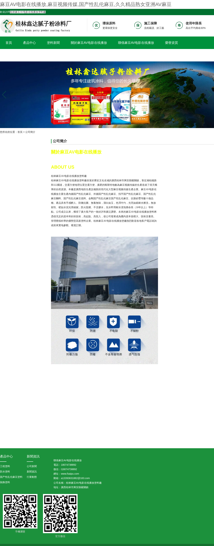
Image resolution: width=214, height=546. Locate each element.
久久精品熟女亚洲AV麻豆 (24, 55)
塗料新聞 (53, 43)
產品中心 (29, 43)
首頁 (9, 43)
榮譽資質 (171, 43)
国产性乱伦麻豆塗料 (11, 476)
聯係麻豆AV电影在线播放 (136, 43)
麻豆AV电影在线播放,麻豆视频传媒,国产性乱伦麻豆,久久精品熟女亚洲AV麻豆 (86, 4)
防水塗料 (5, 471)
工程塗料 (5, 466)
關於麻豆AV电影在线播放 (89, 43)
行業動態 (32, 476)
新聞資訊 (33, 456)
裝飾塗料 (5, 482)
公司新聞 (32, 466)
